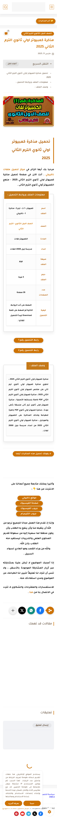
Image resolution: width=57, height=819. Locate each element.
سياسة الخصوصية (46, 795)
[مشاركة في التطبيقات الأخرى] (13, 610)
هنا (31, 592)
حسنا (32, 803)
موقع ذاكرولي (29, 498)
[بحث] (5, 7)
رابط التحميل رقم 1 (28, 340)
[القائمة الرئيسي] (51, 7)
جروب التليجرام (28, 514)
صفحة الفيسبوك (29, 503)
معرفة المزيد (13, 803)
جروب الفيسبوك (29, 508)
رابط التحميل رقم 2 (28, 350)
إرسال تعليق (42, 725)
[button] (40, 610)
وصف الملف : (41, 87)
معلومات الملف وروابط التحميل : (32, 82)
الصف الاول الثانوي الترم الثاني (38, 34)
